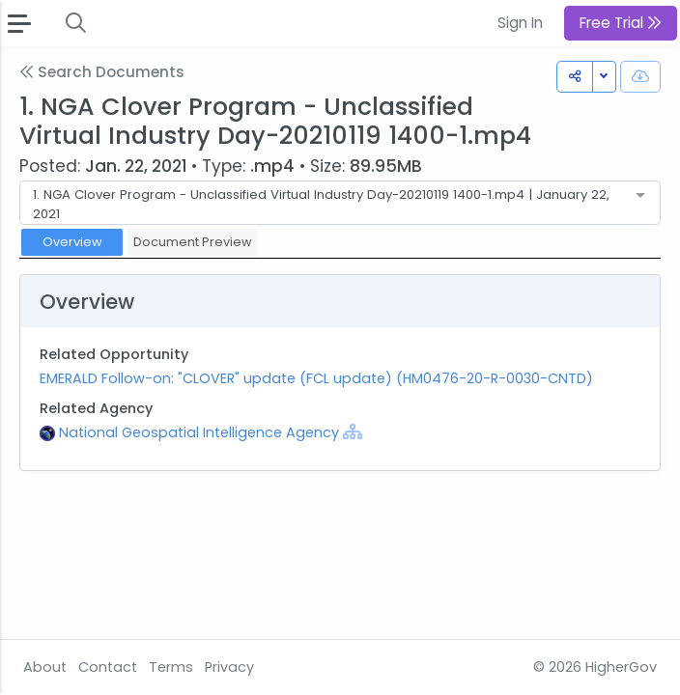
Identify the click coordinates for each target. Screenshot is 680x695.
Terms (171, 667)
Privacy (229, 667)
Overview (72, 242)
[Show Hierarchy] (352, 431)
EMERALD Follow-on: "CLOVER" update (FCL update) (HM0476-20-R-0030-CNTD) (316, 378)
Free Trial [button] (621, 23)
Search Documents (101, 72)
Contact (107, 667)
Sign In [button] (520, 23)
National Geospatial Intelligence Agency (201, 432)
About (45, 667)
